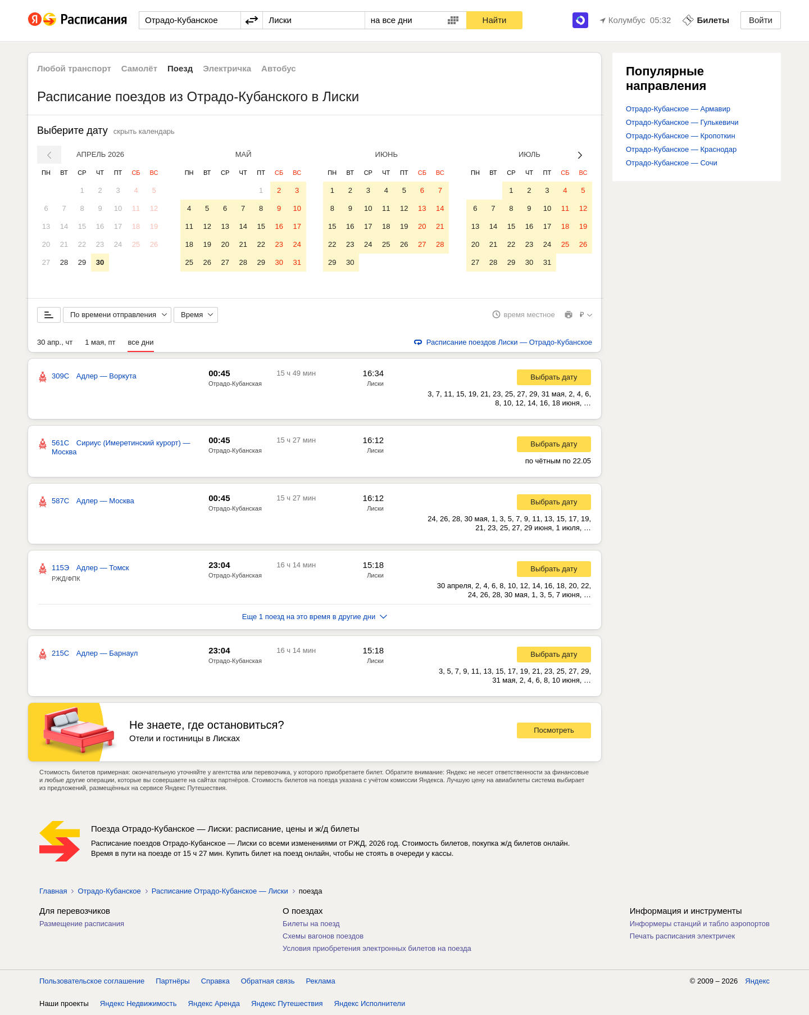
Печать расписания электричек (682, 936)
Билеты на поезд (311, 923)
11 (136, 208)
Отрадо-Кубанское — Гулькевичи (682, 122)
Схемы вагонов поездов (323, 936)
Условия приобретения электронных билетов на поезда (377, 948)
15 (82, 226)
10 (118, 208)
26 (154, 244)
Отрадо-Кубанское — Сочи (671, 163)
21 (64, 244)
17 (118, 226)
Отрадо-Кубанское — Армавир (678, 109)
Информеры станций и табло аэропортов (700, 923)
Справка (215, 981)
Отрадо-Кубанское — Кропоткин (680, 136)
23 (100, 244)
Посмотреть (554, 731)
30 (100, 262)
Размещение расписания (81, 923)
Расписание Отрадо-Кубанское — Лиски (220, 891)
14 (64, 226)
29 (82, 262)
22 (82, 244)
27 (46, 262)
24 (118, 244)
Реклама (320, 981)
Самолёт (139, 68)
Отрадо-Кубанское (109, 891)
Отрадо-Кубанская (235, 383)
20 (46, 244)
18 (136, 226)
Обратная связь (268, 981)
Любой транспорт (74, 68)
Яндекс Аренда (214, 1003)
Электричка (227, 68)
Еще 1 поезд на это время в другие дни (315, 616)
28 (64, 262)
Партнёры (172, 981)
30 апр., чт (54, 342)
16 (100, 226)
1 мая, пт (100, 342)
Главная (53, 891)
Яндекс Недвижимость (138, 1003)
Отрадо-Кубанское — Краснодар (681, 149)
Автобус (278, 68)
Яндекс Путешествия (287, 1003)
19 (154, 226)
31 (297, 262)
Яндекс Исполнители (370, 1003)
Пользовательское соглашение (91, 981)
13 (46, 226)
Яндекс (757, 981)
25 (136, 244)
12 (154, 208)
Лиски (375, 383)
